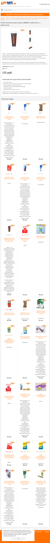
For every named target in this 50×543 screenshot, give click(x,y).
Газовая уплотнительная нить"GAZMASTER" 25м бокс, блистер (25, 457)
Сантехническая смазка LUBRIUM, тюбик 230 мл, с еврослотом (9, 239)
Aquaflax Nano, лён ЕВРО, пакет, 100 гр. (40, 117)
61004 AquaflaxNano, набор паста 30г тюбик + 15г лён (9, 483)
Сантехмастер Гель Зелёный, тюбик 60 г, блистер (41, 312)
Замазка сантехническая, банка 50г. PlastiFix (41, 395)
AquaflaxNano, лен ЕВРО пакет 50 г (40, 337)
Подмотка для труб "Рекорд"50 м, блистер (9, 178)
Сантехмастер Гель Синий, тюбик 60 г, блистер (40, 179)
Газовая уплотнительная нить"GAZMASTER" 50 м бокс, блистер (40, 457)
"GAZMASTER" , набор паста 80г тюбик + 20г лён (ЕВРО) (41, 483)
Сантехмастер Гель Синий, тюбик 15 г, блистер (25, 118)
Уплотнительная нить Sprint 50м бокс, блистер (25, 239)
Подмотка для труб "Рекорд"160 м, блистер (9, 313)
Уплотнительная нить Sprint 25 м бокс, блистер (9, 397)
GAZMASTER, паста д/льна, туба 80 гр (41, 236)
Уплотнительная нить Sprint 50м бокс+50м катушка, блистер (9, 456)
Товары (7, 18)
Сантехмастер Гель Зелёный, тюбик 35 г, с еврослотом (25, 483)
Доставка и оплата (36, 531)
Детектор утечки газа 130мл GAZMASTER (25, 337)
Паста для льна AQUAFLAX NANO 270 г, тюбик (9, 118)
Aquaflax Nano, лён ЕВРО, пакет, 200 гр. (24, 313)
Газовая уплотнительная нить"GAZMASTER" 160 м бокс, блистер (9, 340)
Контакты (46, 531)
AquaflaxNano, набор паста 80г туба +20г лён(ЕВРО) (25, 395)
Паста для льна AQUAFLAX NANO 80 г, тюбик (25, 179)
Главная (2, 18)
